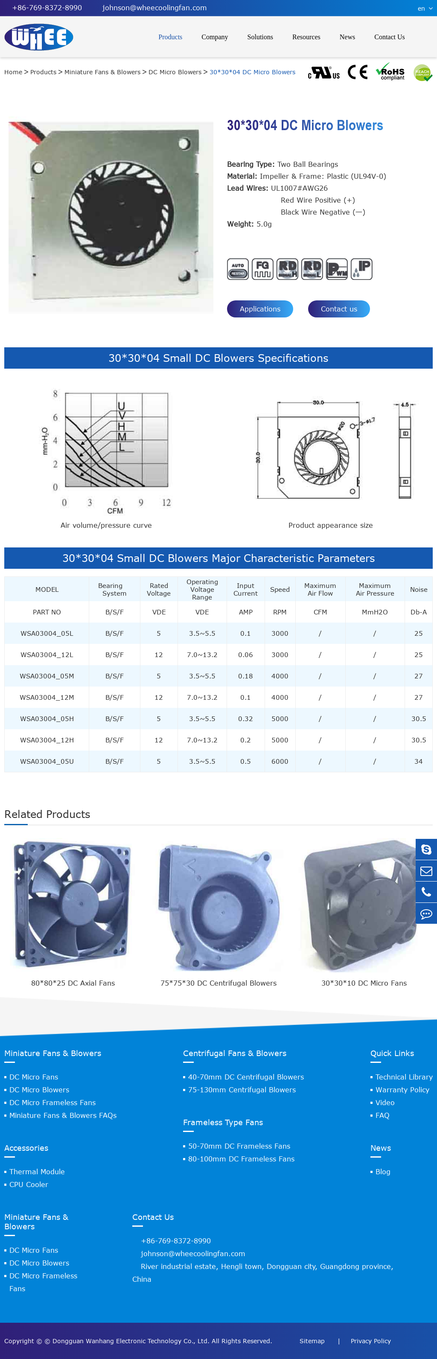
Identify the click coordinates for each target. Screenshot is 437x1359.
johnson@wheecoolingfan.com (151, 8)
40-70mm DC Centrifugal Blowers (246, 1077)
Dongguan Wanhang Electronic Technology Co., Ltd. (131, 1340)
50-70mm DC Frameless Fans (239, 1146)
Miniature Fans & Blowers (102, 72)
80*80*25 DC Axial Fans (73, 983)
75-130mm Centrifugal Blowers (242, 1090)
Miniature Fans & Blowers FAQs (63, 1115)
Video (385, 1102)
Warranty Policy (402, 1090)
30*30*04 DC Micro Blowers (252, 72)
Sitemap (313, 1340)
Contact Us (389, 37)
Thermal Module (37, 1172)
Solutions (260, 37)
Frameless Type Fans (223, 1122)
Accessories (26, 1147)
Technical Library (404, 1077)
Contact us (339, 309)
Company (214, 37)
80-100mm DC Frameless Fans (241, 1159)
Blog (383, 1172)
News (347, 37)
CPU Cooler (28, 1184)
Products (170, 37)
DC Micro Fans (33, 1077)
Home (13, 72)
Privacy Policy (371, 1340)
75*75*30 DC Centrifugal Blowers (218, 983)
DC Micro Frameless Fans (52, 1102)
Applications (260, 309)
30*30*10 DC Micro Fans (364, 983)
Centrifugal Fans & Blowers (234, 1053)
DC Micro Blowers (175, 72)
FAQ (383, 1115)
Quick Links (392, 1053)
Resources (306, 37)
